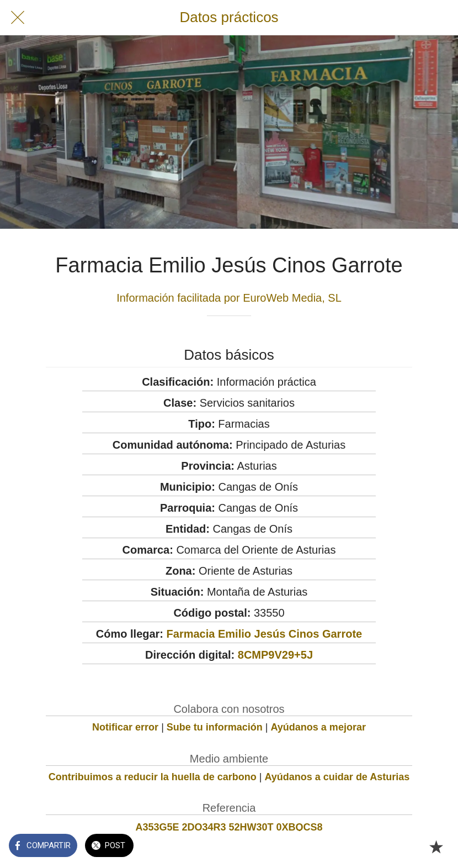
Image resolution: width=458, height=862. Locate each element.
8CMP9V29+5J (275, 655)
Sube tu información (215, 727)
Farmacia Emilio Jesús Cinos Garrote (265, 634)
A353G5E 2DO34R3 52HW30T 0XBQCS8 (228, 827)
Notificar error (125, 727)
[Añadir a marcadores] (436, 846)
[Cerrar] (17, 17)
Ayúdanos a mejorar (318, 727)
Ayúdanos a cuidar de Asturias (337, 776)
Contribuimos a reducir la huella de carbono (153, 776)
